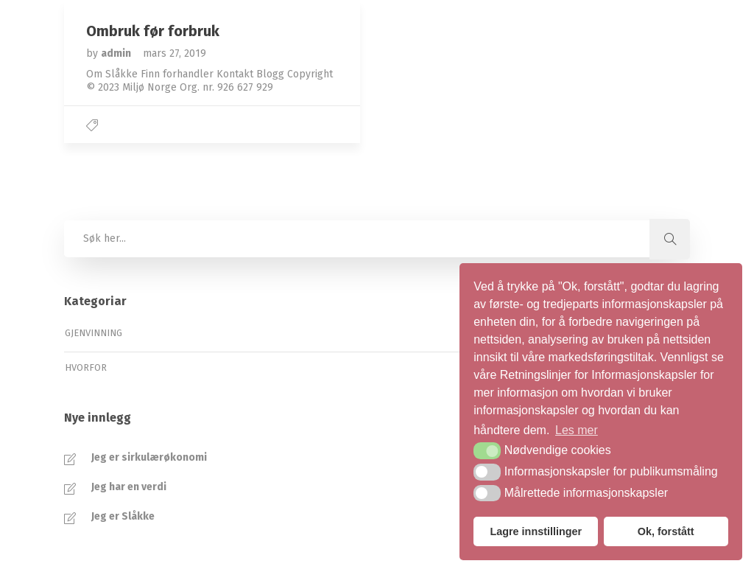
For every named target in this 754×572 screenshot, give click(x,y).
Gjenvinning (93, 332)
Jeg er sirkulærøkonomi (149, 457)
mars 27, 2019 (174, 53)
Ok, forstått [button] (666, 531)
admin (117, 53)
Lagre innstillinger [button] (536, 531)
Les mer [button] (576, 430)
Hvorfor (86, 367)
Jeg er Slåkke (123, 516)
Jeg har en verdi (128, 487)
